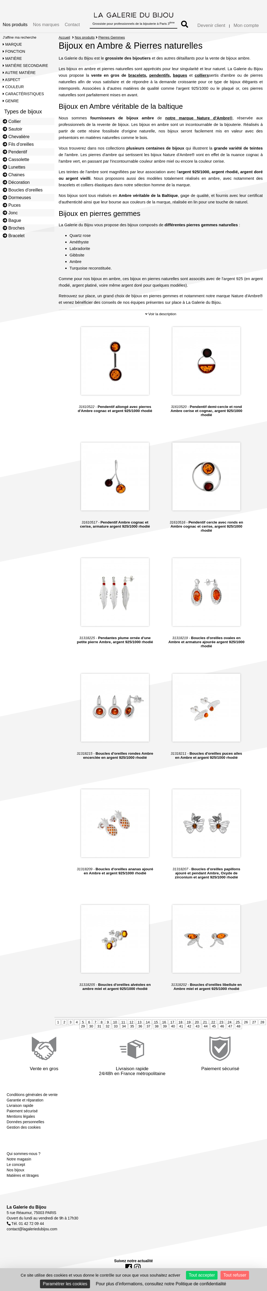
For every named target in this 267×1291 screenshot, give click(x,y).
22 (213, 1022)
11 (123, 1022)
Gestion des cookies (24, 1127)
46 (222, 1026)
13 (139, 1022)
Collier (12, 121)
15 (156, 1022)
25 (238, 1022)
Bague (12, 220)
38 (157, 1026)
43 (197, 1026)
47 (230, 1026)
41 (181, 1026)
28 (262, 1022)
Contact (72, 24)
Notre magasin (19, 1159)
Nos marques (46, 24)
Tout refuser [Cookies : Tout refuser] (234, 1275)
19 (189, 1022)
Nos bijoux (15, 1170)
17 (172, 1022)
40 (173, 1026)
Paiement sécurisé (22, 1111)
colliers (202, 75)
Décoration (16, 182)
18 (180, 1022)
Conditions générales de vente (32, 1094)
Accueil (64, 37)
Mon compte (246, 25)
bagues (180, 75)
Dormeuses (17, 197)
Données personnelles (25, 1122)
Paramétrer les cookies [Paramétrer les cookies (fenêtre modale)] (65, 1283)
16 (164, 1022)
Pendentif (15, 151)
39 (165, 1026)
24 (229, 1022)
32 (107, 1026)
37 (148, 1026)
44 (205, 1026)
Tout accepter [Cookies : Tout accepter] (202, 1275)
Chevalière (16, 136)
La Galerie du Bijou (26, 1207)
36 (140, 1026)
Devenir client (211, 25)
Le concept (16, 1164)
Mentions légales (21, 1116)
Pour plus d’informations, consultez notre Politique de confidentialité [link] (161, 1283)
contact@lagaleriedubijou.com (32, 1229)
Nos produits (15, 24)
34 (124, 1026)
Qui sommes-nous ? (24, 1153)
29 (83, 1026)
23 (221, 1022)
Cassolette (16, 159)
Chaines (13, 174)
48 (238, 1026)
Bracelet (13, 235)
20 (197, 1022)
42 (189, 1026)
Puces (12, 205)
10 (115, 1022)
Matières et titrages (23, 1175)
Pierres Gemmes (111, 37)
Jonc (10, 212)
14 (148, 1022)
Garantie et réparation (25, 1100)
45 (214, 1026)
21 (205, 1022)
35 (132, 1026)
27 (254, 1022)
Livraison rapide (20, 1105)
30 (91, 1026)
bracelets (137, 75)
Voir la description (160, 314)
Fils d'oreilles (18, 144)
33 (115, 1026)
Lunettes (14, 167)
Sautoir (12, 128)
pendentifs (159, 75)
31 (99, 1026)
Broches (13, 227)
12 (131, 1022)
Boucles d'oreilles (23, 189)
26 (246, 1022)
